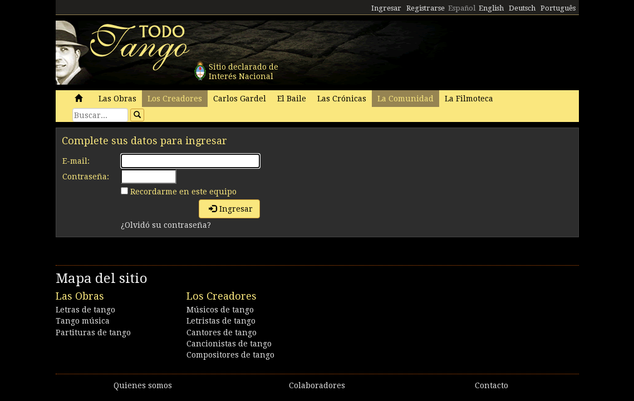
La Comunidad (405, 98)
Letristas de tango (220, 320)
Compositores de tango (230, 354)
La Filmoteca (469, 98)
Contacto (491, 385)
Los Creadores (175, 98)
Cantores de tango (221, 332)
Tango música (83, 320)
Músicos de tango (220, 309)
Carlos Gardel (239, 98)
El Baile (291, 98)
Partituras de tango (93, 332)
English (491, 8)
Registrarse (425, 8)
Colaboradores (317, 385)
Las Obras (117, 98)
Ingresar (386, 8)
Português (558, 8)
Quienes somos (143, 385)
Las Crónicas (341, 98)
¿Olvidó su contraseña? (166, 225)
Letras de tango (85, 309)
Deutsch (522, 8)
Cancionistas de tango (229, 343)
